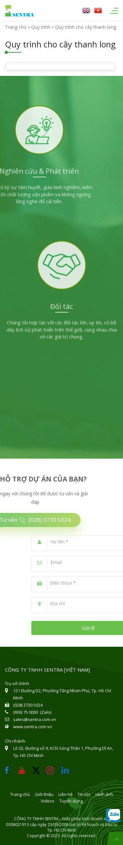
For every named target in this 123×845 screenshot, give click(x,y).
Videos (47, 801)
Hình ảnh (104, 794)
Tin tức (84, 794)
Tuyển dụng (71, 801)
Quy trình (41, 27)
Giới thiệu (44, 794)
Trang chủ (16, 27)
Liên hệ (65, 794)
